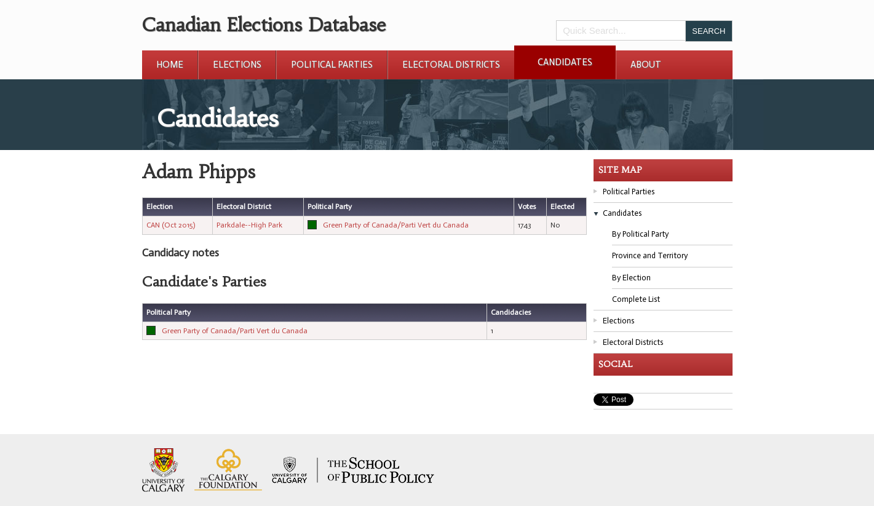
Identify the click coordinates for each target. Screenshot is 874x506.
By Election (631, 277)
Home (169, 64)
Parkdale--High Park (249, 225)
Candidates (565, 62)
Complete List (636, 299)
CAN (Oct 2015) (170, 225)
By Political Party (640, 234)
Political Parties (332, 64)
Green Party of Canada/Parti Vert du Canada (396, 225)
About (645, 64)
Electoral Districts (451, 64)
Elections (237, 64)
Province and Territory (650, 255)
